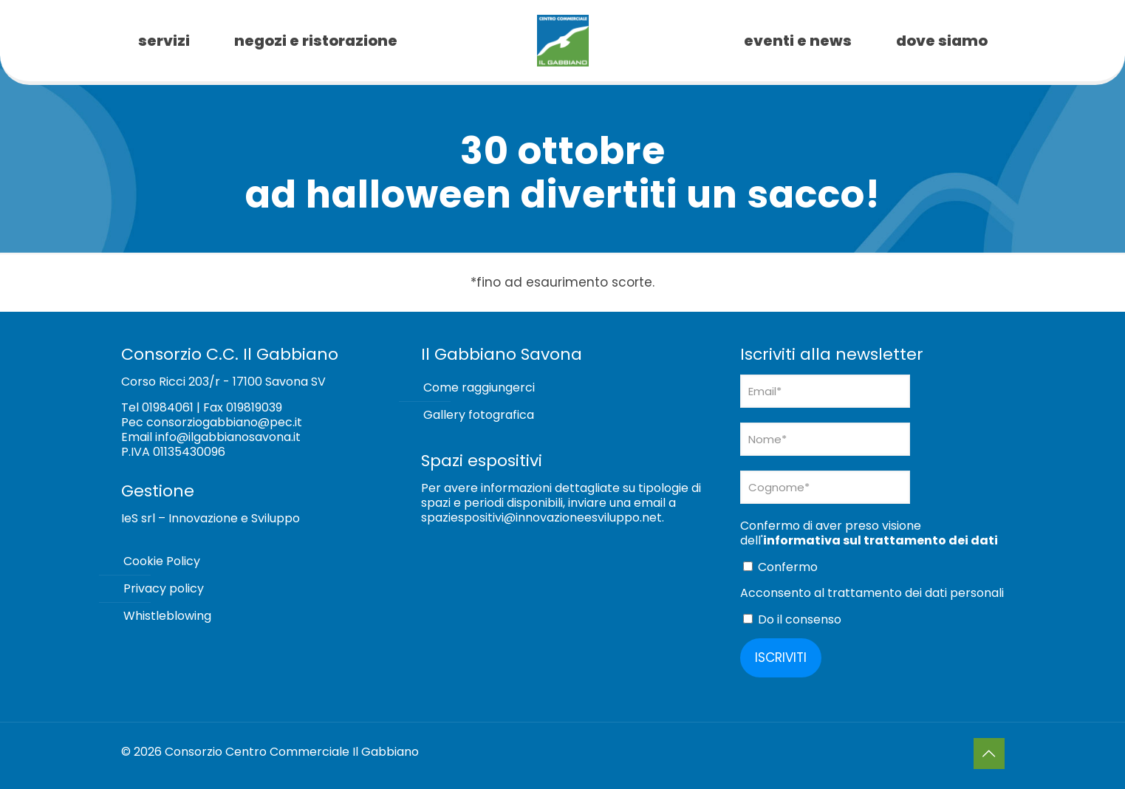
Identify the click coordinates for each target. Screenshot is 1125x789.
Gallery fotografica (478, 414)
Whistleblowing (167, 615)
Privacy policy (163, 588)
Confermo (780, 567)
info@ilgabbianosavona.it (228, 436)
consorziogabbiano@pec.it (224, 422)
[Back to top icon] (989, 753)
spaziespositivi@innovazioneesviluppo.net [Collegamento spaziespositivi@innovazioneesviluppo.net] (541, 517)
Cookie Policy (161, 561)
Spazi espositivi (481, 460)
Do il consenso (792, 619)
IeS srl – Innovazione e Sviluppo (210, 518)
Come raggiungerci (479, 387)
